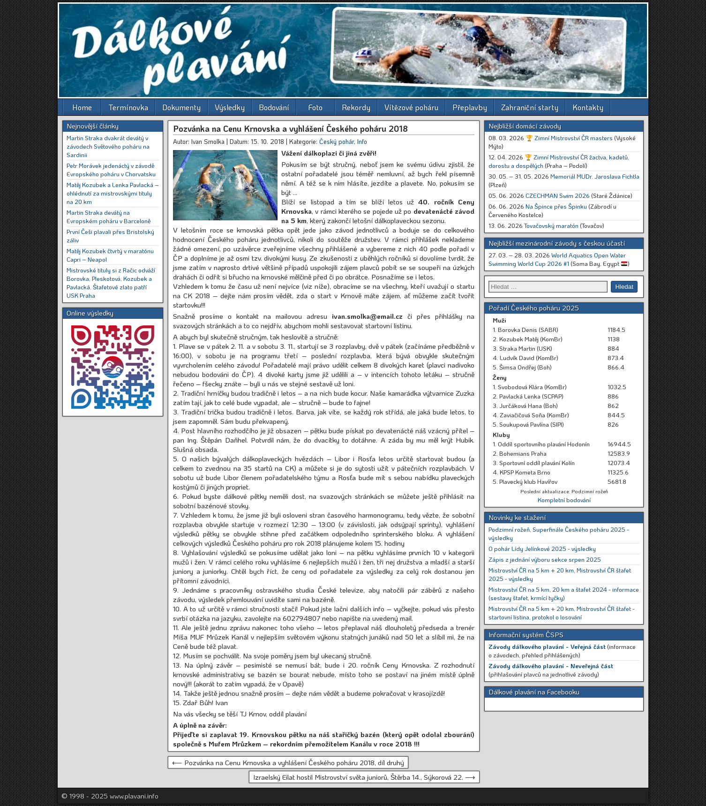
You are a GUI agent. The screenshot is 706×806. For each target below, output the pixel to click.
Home (82, 107)
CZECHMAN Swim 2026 (558, 195)
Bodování (274, 107)
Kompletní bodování (564, 500)
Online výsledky (90, 312)
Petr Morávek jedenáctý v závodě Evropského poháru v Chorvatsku (111, 169)
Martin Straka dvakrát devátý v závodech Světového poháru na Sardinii (108, 146)
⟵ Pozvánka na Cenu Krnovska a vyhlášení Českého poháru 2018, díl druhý (288, 762)
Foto (315, 107)
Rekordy (356, 107)
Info (362, 141)
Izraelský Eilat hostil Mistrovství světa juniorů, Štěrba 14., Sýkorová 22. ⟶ (364, 777)
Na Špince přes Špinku (556, 206)
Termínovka (128, 107)
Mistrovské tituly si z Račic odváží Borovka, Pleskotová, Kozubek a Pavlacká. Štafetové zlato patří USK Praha (111, 282)
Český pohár (336, 141)
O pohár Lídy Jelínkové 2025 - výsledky (542, 548)
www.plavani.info (134, 795)
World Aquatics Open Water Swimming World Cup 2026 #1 (557, 259)
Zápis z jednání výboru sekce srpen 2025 (544, 559)
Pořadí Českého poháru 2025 (533, 307)
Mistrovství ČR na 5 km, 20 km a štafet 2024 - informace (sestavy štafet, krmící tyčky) (563, 593)
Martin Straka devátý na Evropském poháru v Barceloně (108, 216)
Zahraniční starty (529, 107)
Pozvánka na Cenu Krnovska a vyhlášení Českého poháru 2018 (290, 128)
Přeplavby (469, 107)
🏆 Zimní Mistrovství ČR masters (569, 138)
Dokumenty (181, 107)
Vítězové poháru (411, 107)
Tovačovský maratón (551, 225)
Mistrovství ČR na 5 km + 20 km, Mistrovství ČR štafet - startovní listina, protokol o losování (561, 612)
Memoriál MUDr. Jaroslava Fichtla (594, 176)
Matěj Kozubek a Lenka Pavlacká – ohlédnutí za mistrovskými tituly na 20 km (113, 193)
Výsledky (230, 107)
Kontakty (587, 107)
